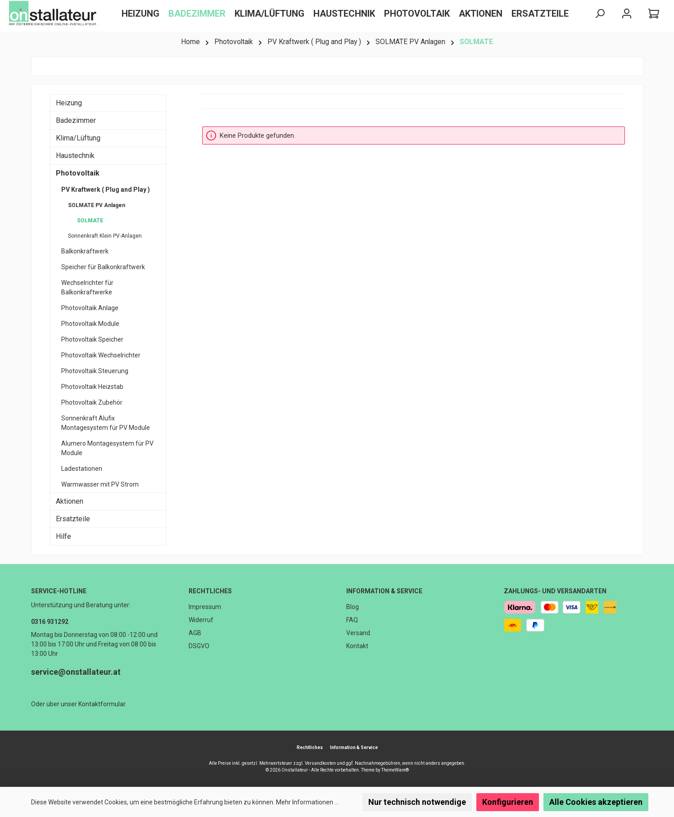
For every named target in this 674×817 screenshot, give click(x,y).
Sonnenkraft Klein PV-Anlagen (105, 236)
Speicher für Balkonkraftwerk (103, 267)
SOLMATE (90, 220)
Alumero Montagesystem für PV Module (107, 448)
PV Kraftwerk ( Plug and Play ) (105, 189)
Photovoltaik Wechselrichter (100, 355)
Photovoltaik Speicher (92, 339)
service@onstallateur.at (76, 672)
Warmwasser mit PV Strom (100, 484)
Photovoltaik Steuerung (94, 371)
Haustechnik (75, 155)
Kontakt (357, 646)
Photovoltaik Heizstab (92, 386)
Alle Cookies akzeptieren (595, 802)
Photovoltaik (78, 173)
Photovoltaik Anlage (89, 307)
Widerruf (201, 619)
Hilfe (63, 536)
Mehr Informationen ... (307, 802)
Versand (358, 632)
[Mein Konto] (626, 14)
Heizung (69, 103)
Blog (352, 606)
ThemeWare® (395, 769)
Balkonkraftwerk (85, 251)
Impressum (205, 606)
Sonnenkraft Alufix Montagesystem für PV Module (105, 423)
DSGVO (199, 646)
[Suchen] (599, 14)
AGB (195, 632)
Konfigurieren (507, 802)
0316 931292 (49, 621)
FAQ (352, 619)
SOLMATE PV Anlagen (96, 205)
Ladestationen (81, 468)
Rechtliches (210, 591)
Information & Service (384, 591)
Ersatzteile (73, 519)
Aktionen (69, 501)
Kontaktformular (101, 704)
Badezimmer (76, 120)
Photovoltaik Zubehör (91, 402)
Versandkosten (320, 763)
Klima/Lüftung (78, 138)
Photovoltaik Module (90, 323)
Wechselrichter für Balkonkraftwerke (87, 287)
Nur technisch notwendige (417, 802)
